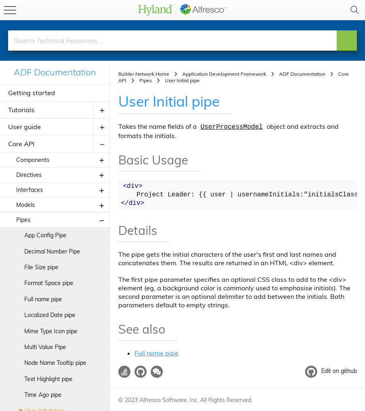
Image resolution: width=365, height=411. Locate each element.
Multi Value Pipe (45, 347)
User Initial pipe (171, 101)
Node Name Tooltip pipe (55, 362)
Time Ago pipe (43, 394)
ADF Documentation (55, 72)
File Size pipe (41, 267)
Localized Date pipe (49, 315)
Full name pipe (43, 299)
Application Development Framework (224, 74)
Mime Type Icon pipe (50, 331)
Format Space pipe (48, 283)
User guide (24, 127)
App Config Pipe (45, 235)
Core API (21, 144)
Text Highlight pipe (48, 379)
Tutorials (21, 110)
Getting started (31, 93)
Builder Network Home (143, 74)
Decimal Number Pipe (52, 251)
